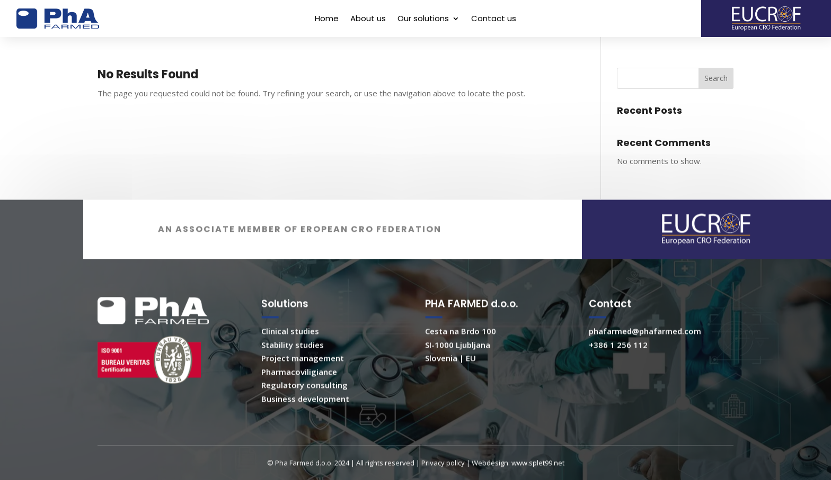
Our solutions (423, 19)
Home (327, 19)
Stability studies (292, 354)
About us (368, 19)
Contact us (493, 19)
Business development (305, 408)
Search (716, 78)
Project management (302, 368)
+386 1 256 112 (618, 354)
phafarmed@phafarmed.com (645, 341)
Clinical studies (290, 341)
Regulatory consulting (304, 395)
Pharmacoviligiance (299, 381)
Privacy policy (443, 473)
